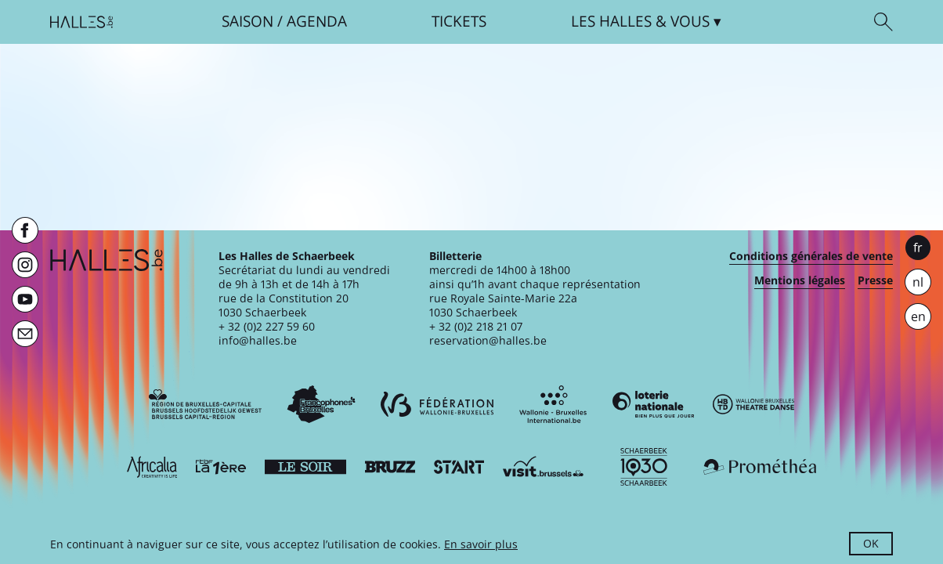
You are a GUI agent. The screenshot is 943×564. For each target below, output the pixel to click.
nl (917, 282)
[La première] (221, 466)
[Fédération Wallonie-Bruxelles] (437, 404)
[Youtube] (25, 299)
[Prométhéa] (759, 467)
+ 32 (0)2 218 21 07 (475, 326)
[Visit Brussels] (543, 467)
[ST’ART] (459, 466)
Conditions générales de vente (811, 256)
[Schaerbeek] (644, 467)
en (918, 316)
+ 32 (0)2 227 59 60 (267, 326)
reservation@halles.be (488, 340)
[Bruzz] (390, 466)
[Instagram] (25, 264)
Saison (247, 21)
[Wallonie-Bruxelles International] (553, 404)
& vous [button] (640, 21)
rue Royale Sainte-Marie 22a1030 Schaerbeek (503, 305)
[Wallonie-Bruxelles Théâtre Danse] (753, 404)
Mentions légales (799, 280)
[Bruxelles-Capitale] (205, 404)
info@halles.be (258, 340)
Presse (875, 280)
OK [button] (871, 543)
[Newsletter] (25, 333)
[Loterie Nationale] (653, 404)
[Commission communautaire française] (321, 404)
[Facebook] (25, 230)
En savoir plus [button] (481, 544)
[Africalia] (152, 466)
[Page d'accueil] (81, 22)
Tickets (459, 21)
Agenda (317, 21)
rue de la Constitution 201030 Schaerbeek (284, 305)
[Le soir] (305, 467)
